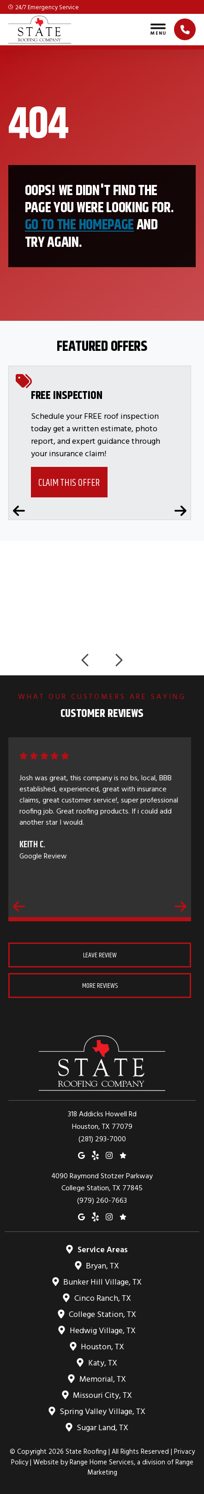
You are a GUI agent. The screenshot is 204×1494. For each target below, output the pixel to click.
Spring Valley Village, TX (102, 1411)
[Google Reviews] (123, 1154)
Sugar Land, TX (102, 1427)
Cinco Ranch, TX (102, 1297)
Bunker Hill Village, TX (102, 1281)
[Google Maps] (81, 1154)
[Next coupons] (180, 511)
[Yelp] (95, 1154)
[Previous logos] (85, 660)
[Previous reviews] (19, 906)
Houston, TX (102, 1346)
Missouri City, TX (102, 1395)
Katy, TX (102, 1362)
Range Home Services (102, 1461)
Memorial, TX (102, 1378)
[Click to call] (185, 29)
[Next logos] (118, 660)
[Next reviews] (180, 906)
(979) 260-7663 (102, 1200)
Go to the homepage (79, 224)
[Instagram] (109, 1154)
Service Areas (102, 1249)
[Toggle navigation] (158, 29)
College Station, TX (102, 1314)
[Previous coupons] (19, 511)
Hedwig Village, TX (102, 1330)
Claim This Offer (69, 482)
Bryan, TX (102, 1265)
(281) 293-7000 (102, 1138)
